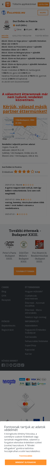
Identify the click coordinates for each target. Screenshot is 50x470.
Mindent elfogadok (25, 462)
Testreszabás (25, 456)
